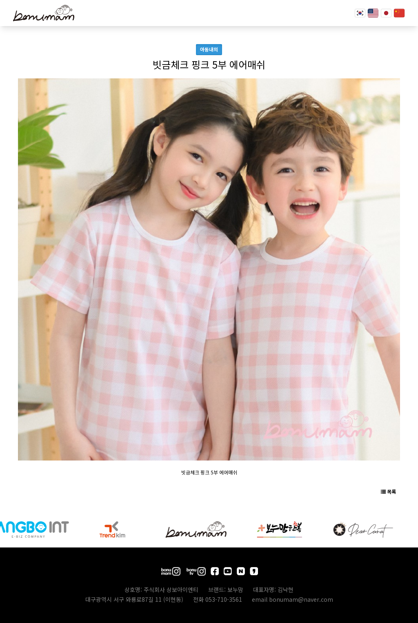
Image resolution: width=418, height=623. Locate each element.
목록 (388, 491)
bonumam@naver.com (301, 599)
